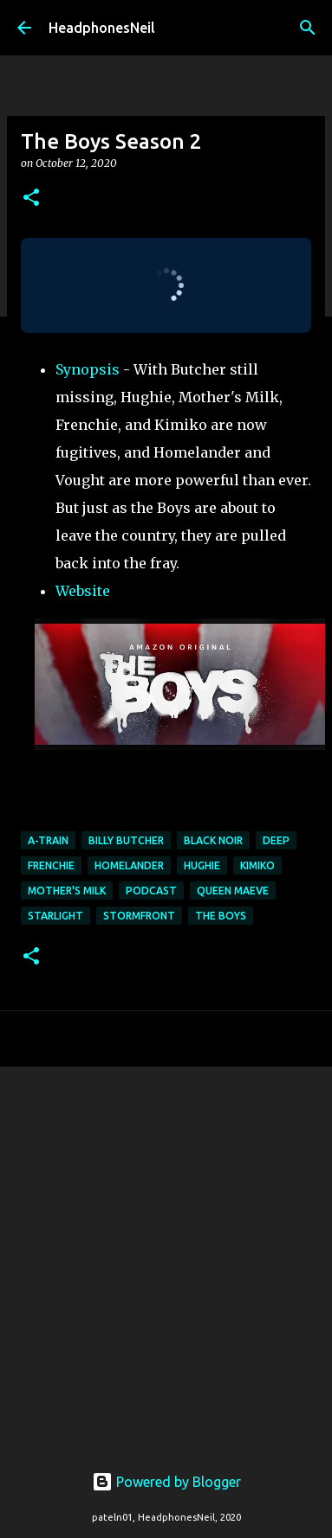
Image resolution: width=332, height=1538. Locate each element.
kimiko (257, 865)
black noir (213, 840)
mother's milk (67, 890)
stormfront (139, 915)
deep (276, 840)
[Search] (307, 27)
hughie (202, 865)
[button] (31, 198)
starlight (55, 915)
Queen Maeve (233, 890)
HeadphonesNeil (102, 27)
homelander (129, 865)
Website (82, 590)
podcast (151, 890)
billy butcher (126, 840)
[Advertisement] (162, 1255)
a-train (48, 840)
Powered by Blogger (166, 1482)
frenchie (51, 865)
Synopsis (87, 369)
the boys (220, 915)
